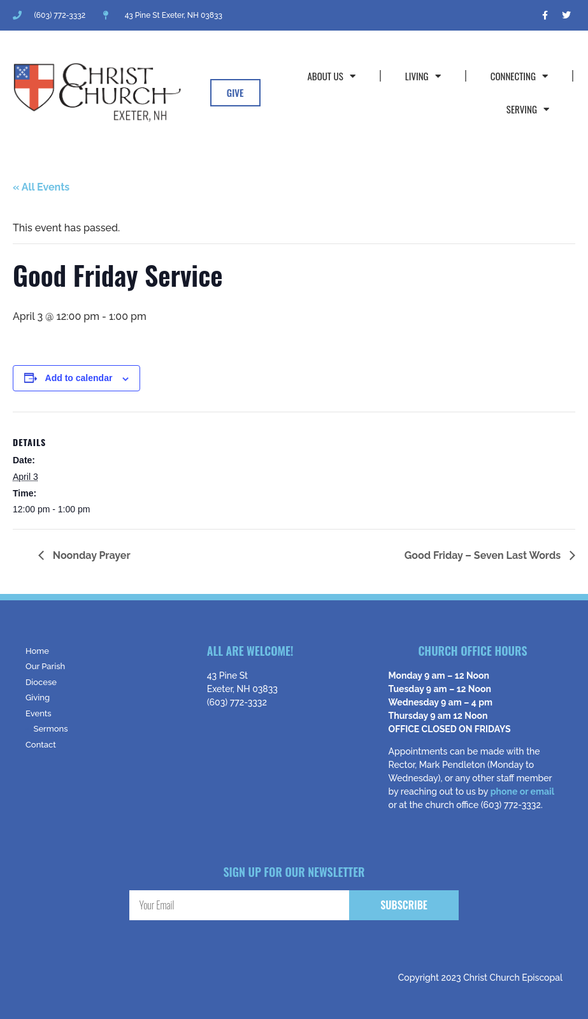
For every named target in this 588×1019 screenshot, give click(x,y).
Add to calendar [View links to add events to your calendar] (79, 378)
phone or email (522, 791)
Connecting (519, 76)
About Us (331, 76)
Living (423, 76)
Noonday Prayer (90, 555)
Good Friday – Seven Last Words (484, 555)
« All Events (41, 187)
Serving (527, 109)
